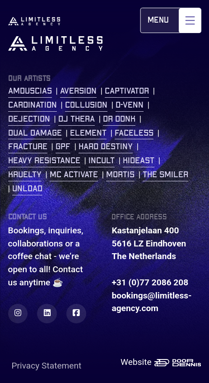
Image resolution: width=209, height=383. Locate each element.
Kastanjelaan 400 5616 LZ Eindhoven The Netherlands (148, 243)
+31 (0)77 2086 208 (149, 282)
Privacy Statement (47, 365)
